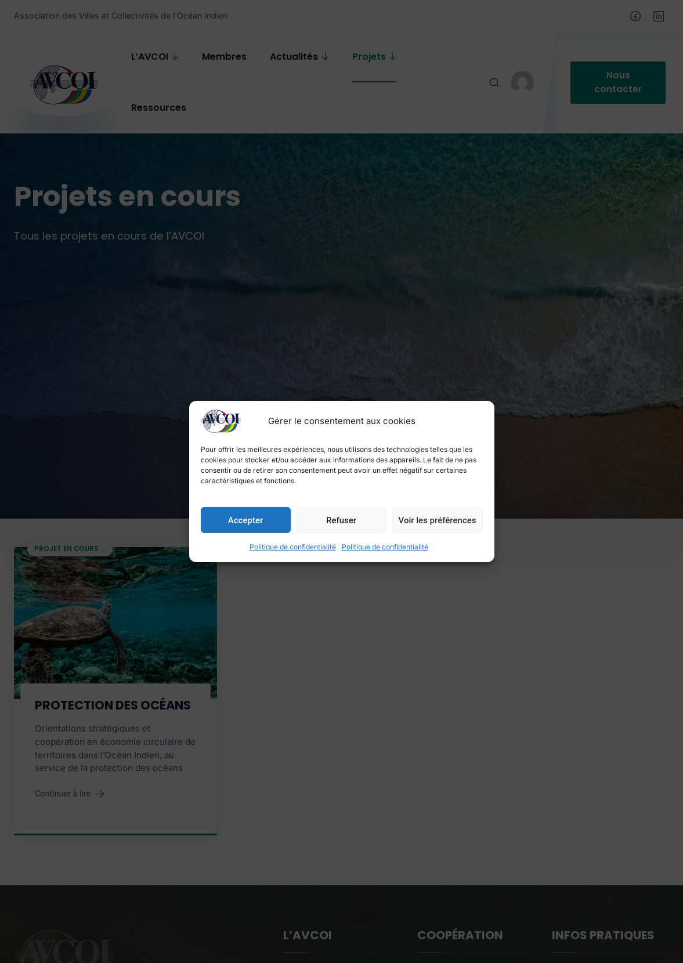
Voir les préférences (437, 531)
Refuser (341, 531)
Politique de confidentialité (293, 558)
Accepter (245, 531)
